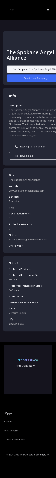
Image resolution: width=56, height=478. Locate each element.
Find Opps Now (25, 365)
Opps (10, 10)
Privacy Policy (11, 430)
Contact (8, 421)
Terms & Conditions (14, 439)
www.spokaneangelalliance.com (26, 190)
